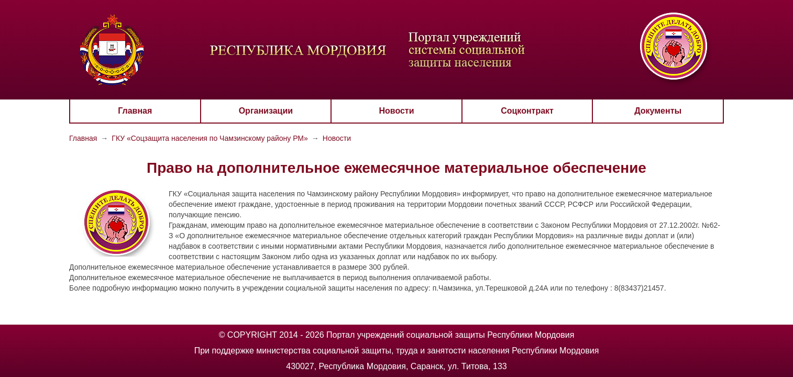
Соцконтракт (527, 110)
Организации (266, 110)
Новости (396, 110)
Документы (657, 110)
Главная (135, 110)
